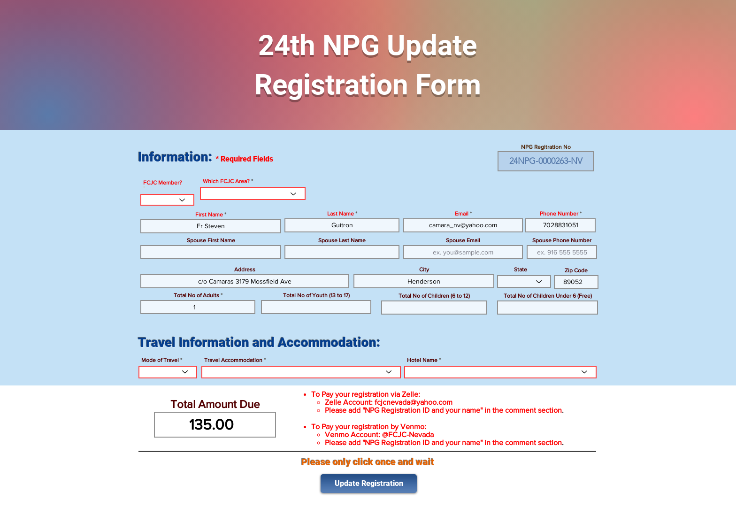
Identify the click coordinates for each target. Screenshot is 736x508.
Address (244, 269)
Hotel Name (422, 360)
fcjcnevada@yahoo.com (413, 402)
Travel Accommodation (233, 360)
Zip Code (576, 270)
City (424, 269)
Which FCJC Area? (226, 181)
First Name (209, 214)
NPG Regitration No (546, 147)
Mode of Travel (160, 360)
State (520, 269)
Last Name (340, 213)
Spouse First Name (211, 240)
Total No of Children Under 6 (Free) (548, 296)
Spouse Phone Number (561, 240)
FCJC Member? (162, 183)
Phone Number (559, 213)
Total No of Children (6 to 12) (434, 296)
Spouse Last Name (342, 240)
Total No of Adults (196, 295)
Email (461, 213)
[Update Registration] (369, 483)
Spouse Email (463, 240)
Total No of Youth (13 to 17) (316, 295)
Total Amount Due (215, 404)
